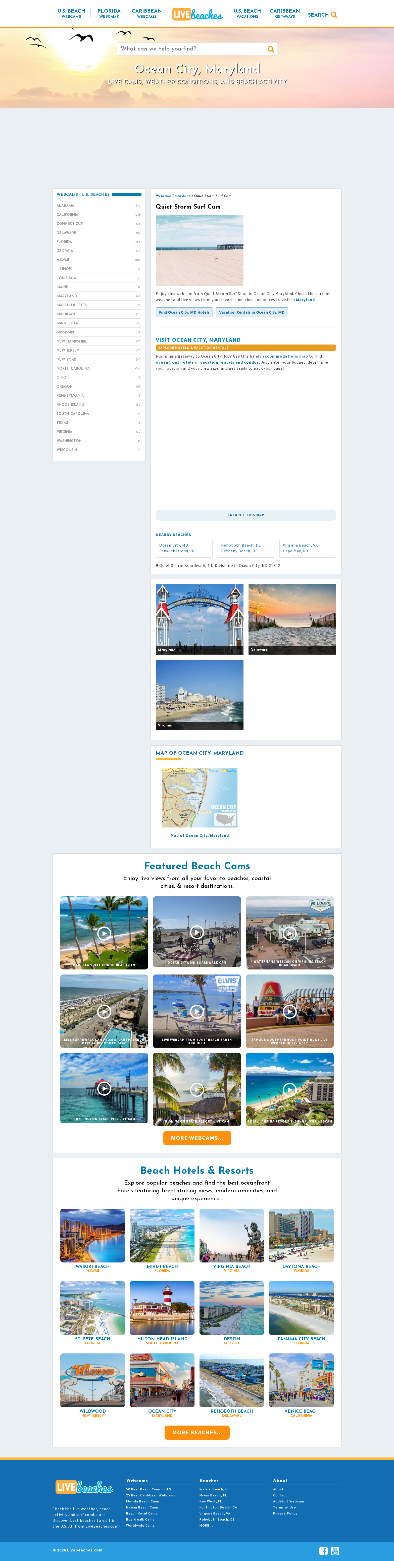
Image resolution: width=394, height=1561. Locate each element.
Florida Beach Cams (143, 1501)
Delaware (99, 233)
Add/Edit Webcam (288, 1501)
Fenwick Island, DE (177, 551)
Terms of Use (284, 1507)
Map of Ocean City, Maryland (200, 835)
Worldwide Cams (140, 1525)
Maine (99, 287)
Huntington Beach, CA (218, 1507)
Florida (99, 242)
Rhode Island (99, 405)
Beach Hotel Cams (141, 1513)
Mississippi (99, 333)
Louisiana (99, 278)
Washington (99, 441)
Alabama (99, 206)
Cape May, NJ (295, 551)
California (99, 215)
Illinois (99, 269)
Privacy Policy (285, 1513)
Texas (99, 423)
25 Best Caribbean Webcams (150, 1495)
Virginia (99, 432)
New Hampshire (99, 342)
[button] (184, 312)
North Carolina (99, 369)
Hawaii (99, 260)
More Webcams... (197, 1138)
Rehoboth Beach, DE (241, 545)
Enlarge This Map (246, 515)
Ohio (99, 378)
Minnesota (99, 324)
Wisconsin (99, 450)
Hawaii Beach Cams (142, 1507)
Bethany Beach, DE (239, 551)
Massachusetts (99, 306)
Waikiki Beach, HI (214, 1489)
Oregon (99, 387)
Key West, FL (211, 1501)
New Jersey (99, 351)
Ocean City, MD (173, 545)
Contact (280, 1495)
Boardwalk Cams (140, 1519)
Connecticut (99, 224)
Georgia (99, 251)
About (278, 1489)
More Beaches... (197, 1432)
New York (99, 360)
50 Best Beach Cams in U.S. (149, 1489)
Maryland (99, 297)
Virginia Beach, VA (300, 545)
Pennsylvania (99, 396)
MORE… (206, 1525)
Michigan (99, 315)
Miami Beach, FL (213, 1495)
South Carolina (99, 414)
